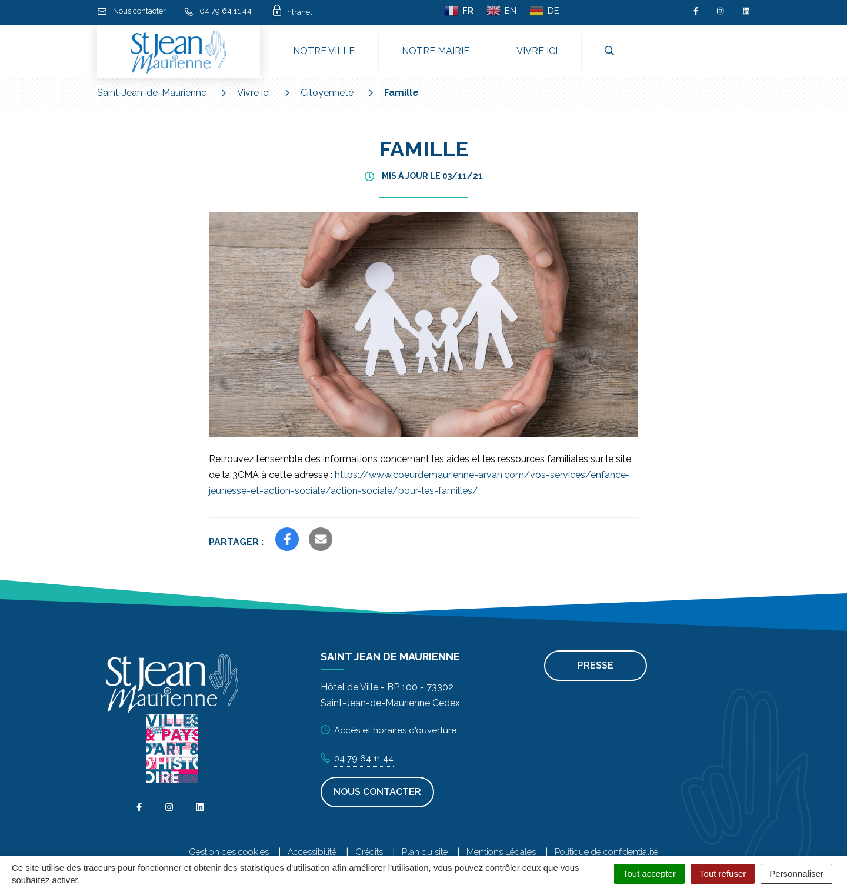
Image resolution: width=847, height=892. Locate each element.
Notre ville (324, 50)
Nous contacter (377, 791)
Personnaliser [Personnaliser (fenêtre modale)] (796, 873)
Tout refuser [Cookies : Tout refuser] (722, 873)
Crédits (369, 852)
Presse (595, 665)
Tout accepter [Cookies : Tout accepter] (649, 873)
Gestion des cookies (229, 852)
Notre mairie (435, 50)
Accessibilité (312, 852)
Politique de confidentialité (606, 852)
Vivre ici (537, 50)
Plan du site (425, 852)
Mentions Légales (501, 852)
